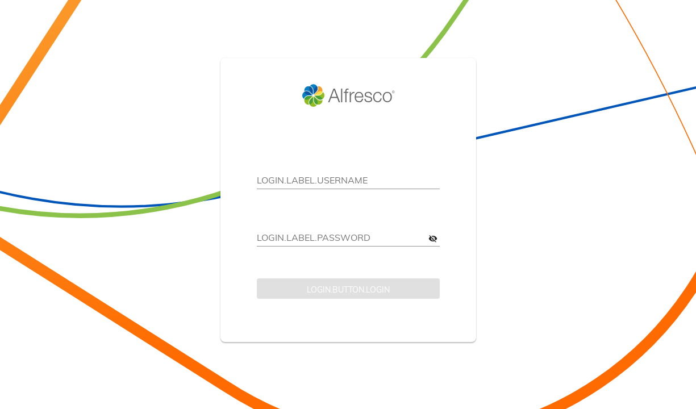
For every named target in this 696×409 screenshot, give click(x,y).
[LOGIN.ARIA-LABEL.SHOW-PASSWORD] (433, 238)
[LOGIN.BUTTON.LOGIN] (348, 288)
